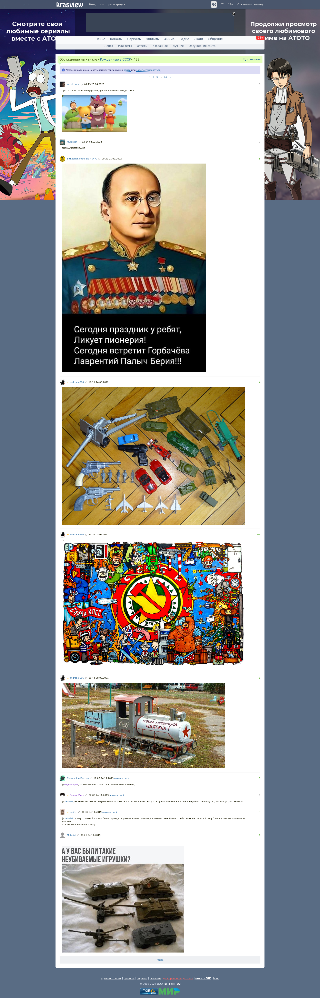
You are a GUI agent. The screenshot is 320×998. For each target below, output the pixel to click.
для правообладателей (178, 978)
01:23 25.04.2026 (94, 84)
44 (165, 77)
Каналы (116, 39)
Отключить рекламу (250, 4)
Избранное (160, 46)
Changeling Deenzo (78, 778)
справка (142, 978)
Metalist (71, 835)
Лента (108, 46)
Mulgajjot (72, 142)
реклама (155, 978)
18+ (230, 4)
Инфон (169, 984)
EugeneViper (71, 784)
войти (127, 70)
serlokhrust (73, 84)
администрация (111, 978)
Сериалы (134, 39)
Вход (92, 4)
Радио (184, 39)
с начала (254, 59)
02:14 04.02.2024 (92, 142)
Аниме (169, 39)
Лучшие (178, 46)
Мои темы (125, 46)
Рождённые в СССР (115, 59)
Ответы (142, 46)
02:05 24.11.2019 (99, 795)
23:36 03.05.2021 (99, 534)
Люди (198, 39)
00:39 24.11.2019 (92, 812)
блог (216, 978)
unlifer (72, 812)
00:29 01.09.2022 (112, 158)
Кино (101, 39)
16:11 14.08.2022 (99, 382)
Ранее (160, 960)
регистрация (116, 4)
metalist (68, 801)
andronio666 (75, 382)
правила (129, 978)
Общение (215, 39)
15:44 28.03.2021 (99, 678)
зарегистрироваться (148, 70)
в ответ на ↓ (121, 778)
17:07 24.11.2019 (103, 778)
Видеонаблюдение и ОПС (82, 158)
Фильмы (152, 39)
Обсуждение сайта (202, 46)
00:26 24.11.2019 (91, 835)
